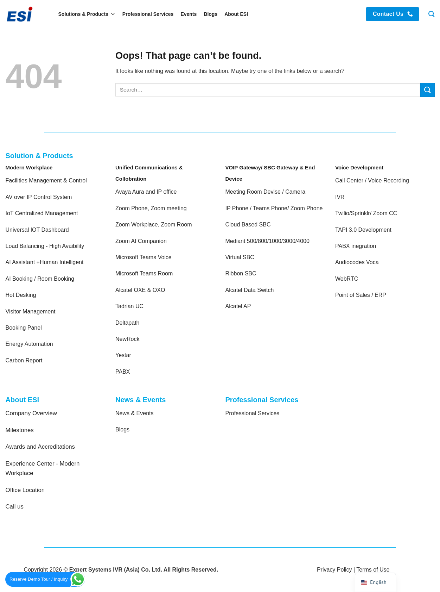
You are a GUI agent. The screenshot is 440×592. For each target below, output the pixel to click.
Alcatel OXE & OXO (140, 290)
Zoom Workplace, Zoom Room (153, 225)
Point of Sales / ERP (360, 295)
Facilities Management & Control (46, 180)
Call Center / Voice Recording (372, 180)
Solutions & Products (86, 14)
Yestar (123, 355)
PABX (122, 372)
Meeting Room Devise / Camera (265, 192)
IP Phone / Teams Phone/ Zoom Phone (274, 208)
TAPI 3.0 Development (363, 230)
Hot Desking (21, 295)
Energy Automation (29, 344)
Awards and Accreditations (40, 446)
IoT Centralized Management (42, 213)
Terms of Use (372, 570)
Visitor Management (31, 311)
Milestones (20, 430)
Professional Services (148, 14)
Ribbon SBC (240, 273)
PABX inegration (355, 246)
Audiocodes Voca (357, 262)
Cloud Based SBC (248, 225)
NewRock (127, 339)
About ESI (236, 14)
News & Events (134, 413)
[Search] (431, 14)
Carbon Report (24, 360)
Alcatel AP (238, 306)
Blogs (210, 14)
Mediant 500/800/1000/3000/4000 (267, 241)
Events (188, 14)
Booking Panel (24, 328)
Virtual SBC (239, 257)
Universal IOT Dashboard (38, 230)
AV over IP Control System (39, 197)
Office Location (25, 490)
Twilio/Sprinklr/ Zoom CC (366, 213)
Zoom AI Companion (141, 241)
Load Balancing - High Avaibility (45, 246)
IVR (340, 197)
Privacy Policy (334, 570)
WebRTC (346, 279)
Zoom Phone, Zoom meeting (151, 208)
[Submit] (427, 89)
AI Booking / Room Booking (40, 279)
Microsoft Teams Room (144, 273)
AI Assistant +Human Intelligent (45, 262)
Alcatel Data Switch (249, 290)
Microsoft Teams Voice (143, 257)
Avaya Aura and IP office (146, 192)
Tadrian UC (129, 306)
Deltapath (127, 323)
